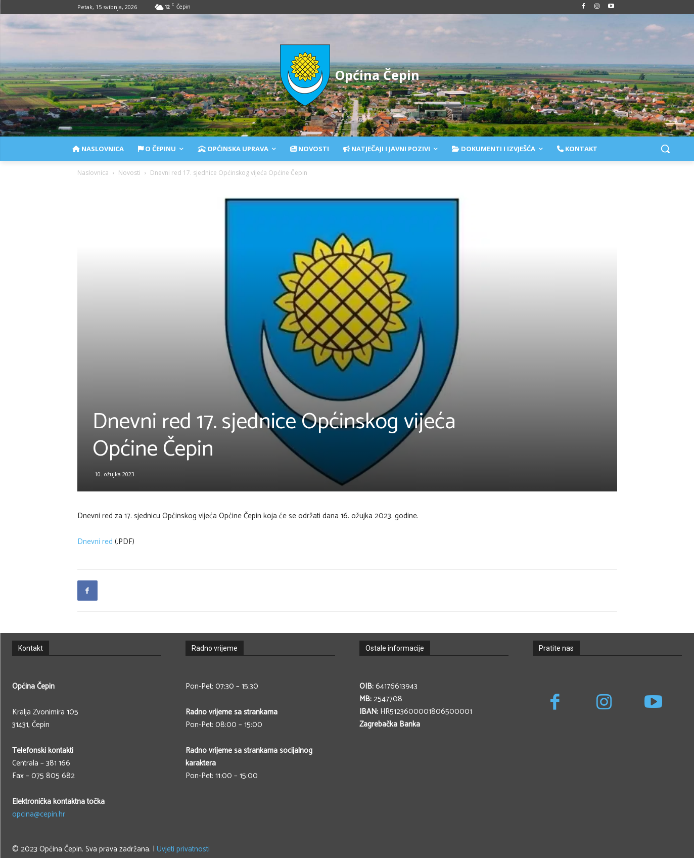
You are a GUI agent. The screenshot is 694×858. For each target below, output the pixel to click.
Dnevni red (95, 541)
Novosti (129, 172)
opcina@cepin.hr (38, 814)
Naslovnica (93, 172)
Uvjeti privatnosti (183, 849)
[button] (665, 149)
